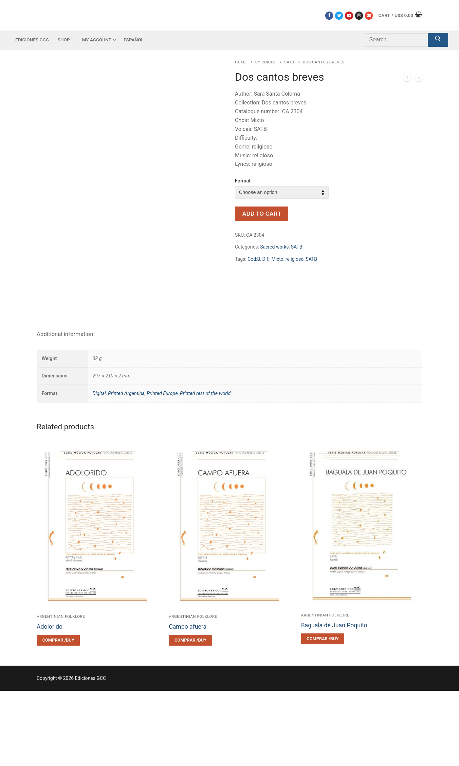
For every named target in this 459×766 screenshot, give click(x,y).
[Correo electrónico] (369, 15)
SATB (289, 62)
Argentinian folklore (61, 691)
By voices (265, 62)
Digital (99, 469)
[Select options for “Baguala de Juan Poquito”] (322, 714)
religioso (295, 259)
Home (241, 62)
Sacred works (274, 247)
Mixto (277, 259)
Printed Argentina (126, 469)
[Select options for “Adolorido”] (58, 715)
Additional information (65, 409)
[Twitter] (339, 15)
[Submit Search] (438, 40)
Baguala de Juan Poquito (334, 701)
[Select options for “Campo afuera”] (190, 715)
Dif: (266, 259)
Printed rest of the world (205, 469)
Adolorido (49, 702)
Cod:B (253, 259)
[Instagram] (359, 15)
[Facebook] (329, 15)
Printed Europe (162, 469)
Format (243, 181)
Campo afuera (187, 702)
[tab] (65, 409)
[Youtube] (349, 15)
